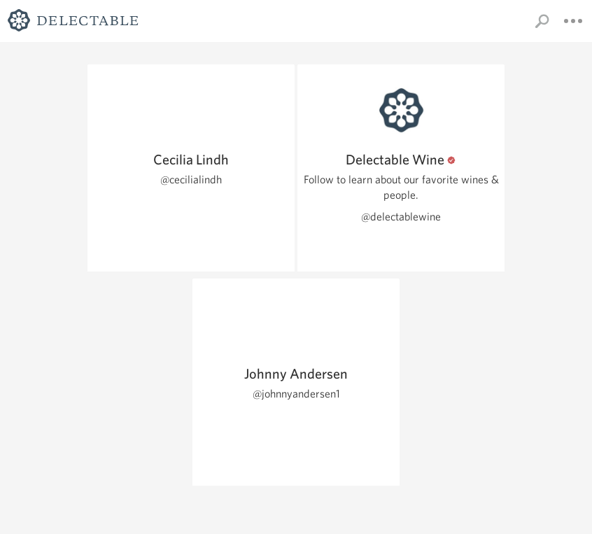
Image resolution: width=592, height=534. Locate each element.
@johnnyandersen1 (296, 393)
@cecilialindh (191, 179)
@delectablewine (401, 216)
